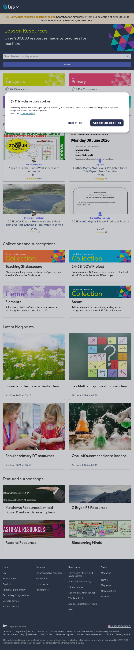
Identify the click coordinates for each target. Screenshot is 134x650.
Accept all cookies (107, 122)
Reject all (75, 122)
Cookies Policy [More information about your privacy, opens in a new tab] (27, 113)
